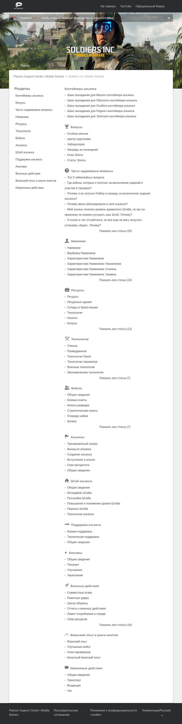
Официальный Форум (150, 6)
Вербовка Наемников (81, 253)
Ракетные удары (78, 597)
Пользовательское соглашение (66, 712)
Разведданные (77, 351)
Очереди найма (77, 415)
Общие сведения (78, 394)
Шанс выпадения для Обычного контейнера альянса (102, 100)
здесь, (37, 17)
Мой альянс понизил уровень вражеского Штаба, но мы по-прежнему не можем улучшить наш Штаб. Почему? (105, 212)
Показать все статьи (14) (115, 280)
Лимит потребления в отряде (86, 613)
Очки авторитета (78, 465)
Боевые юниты (77, 400)
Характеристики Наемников (85, 258)
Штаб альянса (24, 152)
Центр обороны (77, 603)
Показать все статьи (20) (115, 230)
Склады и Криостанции (82, 307)
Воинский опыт (77, 641)
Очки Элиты (75, 154)
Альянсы (21, 145)
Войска (20, 138)
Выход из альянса (79, 449)
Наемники (22, 116)
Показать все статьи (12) (115, 328)
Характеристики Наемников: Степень (92, 269)
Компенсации (151, 710)
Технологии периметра (82, 361)
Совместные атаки (79, 592)
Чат (69, 690)
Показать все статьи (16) (115, 624)
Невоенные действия (29, 187)
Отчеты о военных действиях (86, 608)
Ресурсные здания (79, 302)
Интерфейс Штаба (79, 492)
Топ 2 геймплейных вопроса (85, 177)
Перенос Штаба (77, 508)
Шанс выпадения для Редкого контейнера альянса (100, 111)
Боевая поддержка (79, 531)
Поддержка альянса (28, 159)
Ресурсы (21, 123)
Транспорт (74, 680)
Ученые (72, 345)
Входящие (74, 685)
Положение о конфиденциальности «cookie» (113, 712)
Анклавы (21, 166)
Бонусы (20, 102)
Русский (165, 710)
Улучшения (74, 569)
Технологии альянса (80, 514)
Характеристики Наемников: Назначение (94, 263)
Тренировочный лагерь (82, 443)
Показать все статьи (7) (114, 378)
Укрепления (75, 575)
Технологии (23, 131)
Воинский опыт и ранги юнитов (35, 180)
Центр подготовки (79, 139)
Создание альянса (79, 454)
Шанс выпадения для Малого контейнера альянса (100, 95)
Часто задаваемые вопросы (33, 109)
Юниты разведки (78, 405)
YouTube (125, 6)
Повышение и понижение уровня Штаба (93, 503)
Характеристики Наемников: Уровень (91, 274)
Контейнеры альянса (29, 95)
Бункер (72, 421)
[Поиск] (91, 65)
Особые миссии (77, 133)
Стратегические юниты (82, 410)
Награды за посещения (82, 149)
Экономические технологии (85, 372)
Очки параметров (78, 652)
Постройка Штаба (79, 498)
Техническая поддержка (83, 536)
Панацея (73, 564)
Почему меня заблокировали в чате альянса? (97, 204)
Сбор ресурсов (77, 619)
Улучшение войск (78, 646)
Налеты (72, 317)
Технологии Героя (79, 356)
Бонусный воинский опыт (83, 657)
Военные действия (27, 173)
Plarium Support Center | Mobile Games (39, 76)
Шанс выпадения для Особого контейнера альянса (101, 105)
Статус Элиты (76, 160)
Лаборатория (76, 144)
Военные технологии (81, 367)
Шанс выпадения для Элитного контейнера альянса (101, 116)
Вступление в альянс (81, 459)
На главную (108, 6)
